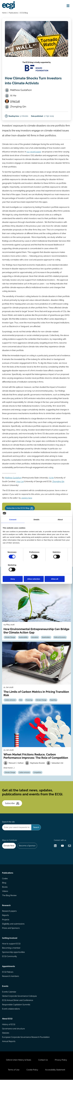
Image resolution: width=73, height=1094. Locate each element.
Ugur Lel (15, 101)
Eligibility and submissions (13, 935)
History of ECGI (8, 1037)
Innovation (35, 645)
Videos (5, 902)
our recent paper (34, 153)
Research (6, 916)
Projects (5, 931)
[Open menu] (68, 5)
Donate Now (9, 855)
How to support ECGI (11, 955)
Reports (5, 926)
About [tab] (60, 526)
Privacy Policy (61, 1073)
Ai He (51, 483)
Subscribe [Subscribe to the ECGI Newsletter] (12, 812)
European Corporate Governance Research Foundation (26, 1050)
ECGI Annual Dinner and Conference (17, 1013)
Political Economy (60, 645)
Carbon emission (10, 708)
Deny (14, 572)
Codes (5, 889)
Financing (29, 708)
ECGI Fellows (7, 984)
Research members (10, 988)
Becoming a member (11, 960)
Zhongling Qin (58, 487)
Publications (13, 13)
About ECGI (7, 1031)
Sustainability (23, 645)
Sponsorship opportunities (13, 964)
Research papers (9, 922)
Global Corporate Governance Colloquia (19, 1008)
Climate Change (10, 645)
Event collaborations (11, 1021)
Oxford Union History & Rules (18, 1073)
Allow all (59, 572)
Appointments (8, 978)
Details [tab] (36, 526)
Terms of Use (13, 1083)
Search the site (8, 831)
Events (5, 998)
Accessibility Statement (55, 1083)
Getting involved (9, 949)
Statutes (5, 1046)
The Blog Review (9, 906)
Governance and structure (13, 1042)
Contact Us (43, 1073)
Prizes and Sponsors (11, 939)
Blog (4, 893)
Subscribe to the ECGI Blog (20, 514)
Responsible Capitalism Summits (16, 1017)
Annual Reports (9, 1054)
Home (4, 13)
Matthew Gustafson (13, 483)
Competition (38, 780)
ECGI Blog (24, 13)
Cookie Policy (32, 1083)
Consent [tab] (12, 526)
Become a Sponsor (27, 855)
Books (5, 898)
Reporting (54, 708)
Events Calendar (9, 1004)
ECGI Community (9, 968)
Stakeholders (46, 645)
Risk (21, 708)
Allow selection (36, 572)
